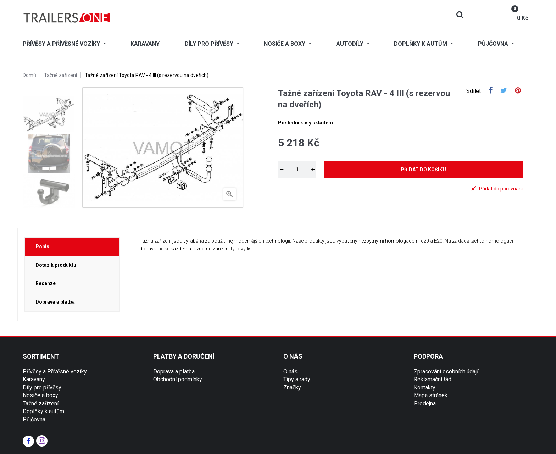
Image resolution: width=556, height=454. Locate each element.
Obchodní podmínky (177, 379)
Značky (292, 387)
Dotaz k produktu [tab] (55, 265)
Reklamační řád (432, 379)
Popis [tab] (42, 246)
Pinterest (518, 91)
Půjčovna (34, 419)
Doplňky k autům (43, 411)
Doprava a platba (174, 371)
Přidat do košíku (423, 169)
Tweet (503, 91)
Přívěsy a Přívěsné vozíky (55, 371)
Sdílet (491, 91)
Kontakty (424, 387)
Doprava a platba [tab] (55, 302)
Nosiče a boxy (40, 395)
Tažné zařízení (41, 403)
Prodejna (425, 403)
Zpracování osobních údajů (447, 371)
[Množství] (297, 169)
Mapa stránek (430, 395)
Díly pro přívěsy (42, 387)
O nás (290, 371)
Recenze (45, 283)
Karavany (34, 379)
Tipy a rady (296, 379)
